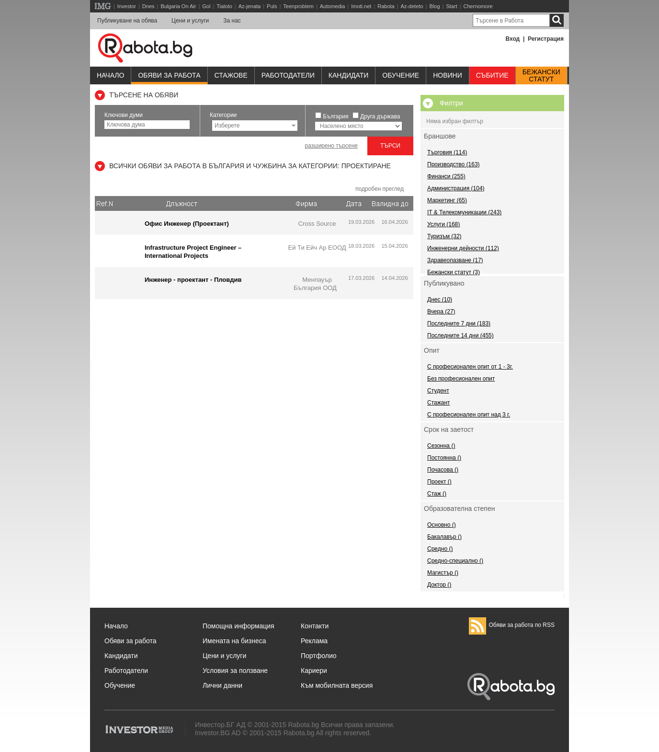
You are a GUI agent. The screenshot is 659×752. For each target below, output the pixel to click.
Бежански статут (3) (453, 272)
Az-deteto (412, 6)
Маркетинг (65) (447, 200)
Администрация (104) (456, 188)
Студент (438, 390)
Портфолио (319, 655)
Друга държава (380, 116)
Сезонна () (441, 446)
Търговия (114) (447, 152)
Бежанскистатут (541, 76)
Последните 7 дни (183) (458, 323)
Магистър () (442, 573)
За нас (232, 20)
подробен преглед (379, 188)
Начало (110, 75)
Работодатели (288, 75)
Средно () (440, 549)
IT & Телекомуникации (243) (464, 212)
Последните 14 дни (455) (460, 335)
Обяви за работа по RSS (512, 625)
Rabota (385, 6)
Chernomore (478, 6)
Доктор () (439, 585)
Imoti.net (361, 6)
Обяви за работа (169, 75)
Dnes (148, 6)
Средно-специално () (455, 561)
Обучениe (400, 75)
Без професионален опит (461, 379)
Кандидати (349, 75)
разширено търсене (331, 145)
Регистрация (546, 38)
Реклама (314, 641)
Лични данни (222, 685)
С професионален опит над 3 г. (468, 414)
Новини (447, 75)
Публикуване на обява (127, 20)
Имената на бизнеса (234, 641)
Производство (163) (453, 164)
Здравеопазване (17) (455, 260)
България (335, 116)
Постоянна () (444, 458)
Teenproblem (298, 6)
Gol (206, 6)
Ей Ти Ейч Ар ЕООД (317, 247)
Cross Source (317, 223)
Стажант (438, 402)
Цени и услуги (190, 20)
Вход (513, 38)
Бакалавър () (444, 537)
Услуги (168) (443, 224)
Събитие (492, 75)
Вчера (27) (441, 311)
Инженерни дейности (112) (463, 248)
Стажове (231, 75)
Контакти (315, 626)
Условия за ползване (235, 670)
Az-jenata (250, 6)
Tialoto (224, 6)
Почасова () (442, 470)
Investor (126, 6)
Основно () (441, 525)
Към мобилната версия (337, 685)
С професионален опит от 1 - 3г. (470, 367)
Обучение (119, 685)
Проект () (439, 482)
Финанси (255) (446, 176)
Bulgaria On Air (178, 6)
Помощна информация (238, 626)
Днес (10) (439, 299)
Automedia (332, 6)
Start (451, 6)
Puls (272, 6)
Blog (435, 6)
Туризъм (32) (444, 236)
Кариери (314, 670)
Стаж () (436, 494)
